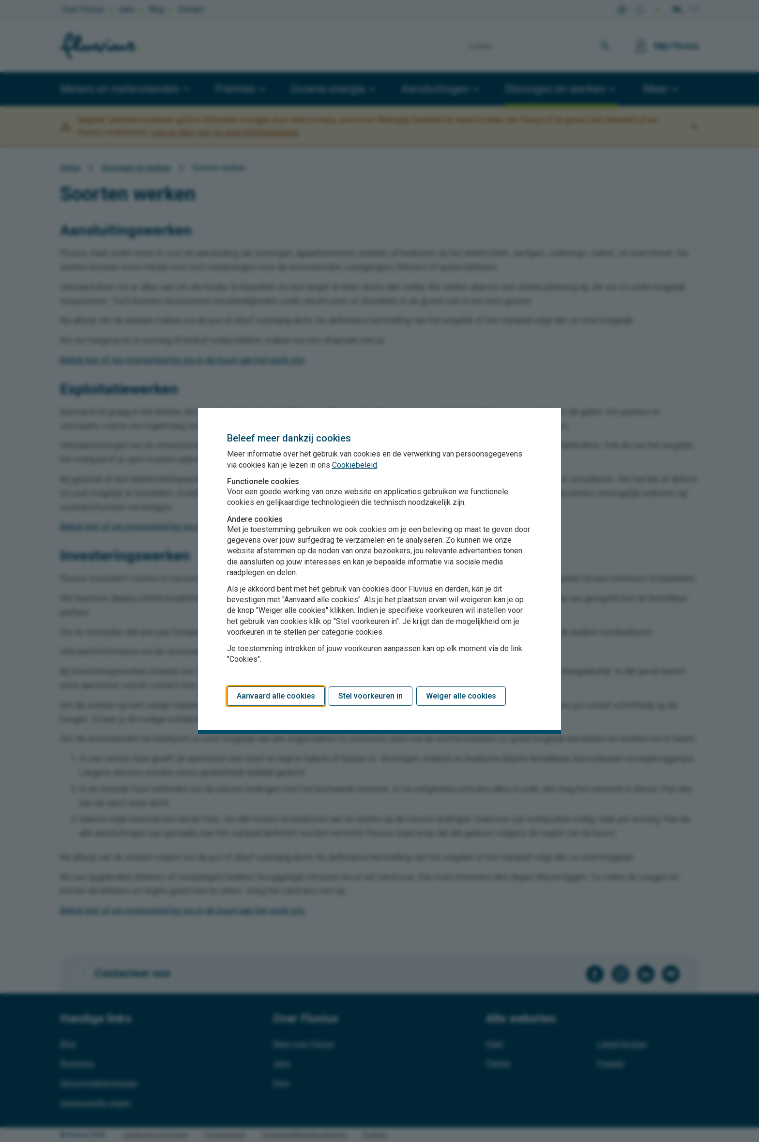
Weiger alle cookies (461, 695)
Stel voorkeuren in (370, 695)
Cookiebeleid (354, 465)
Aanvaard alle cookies (276, 695)
